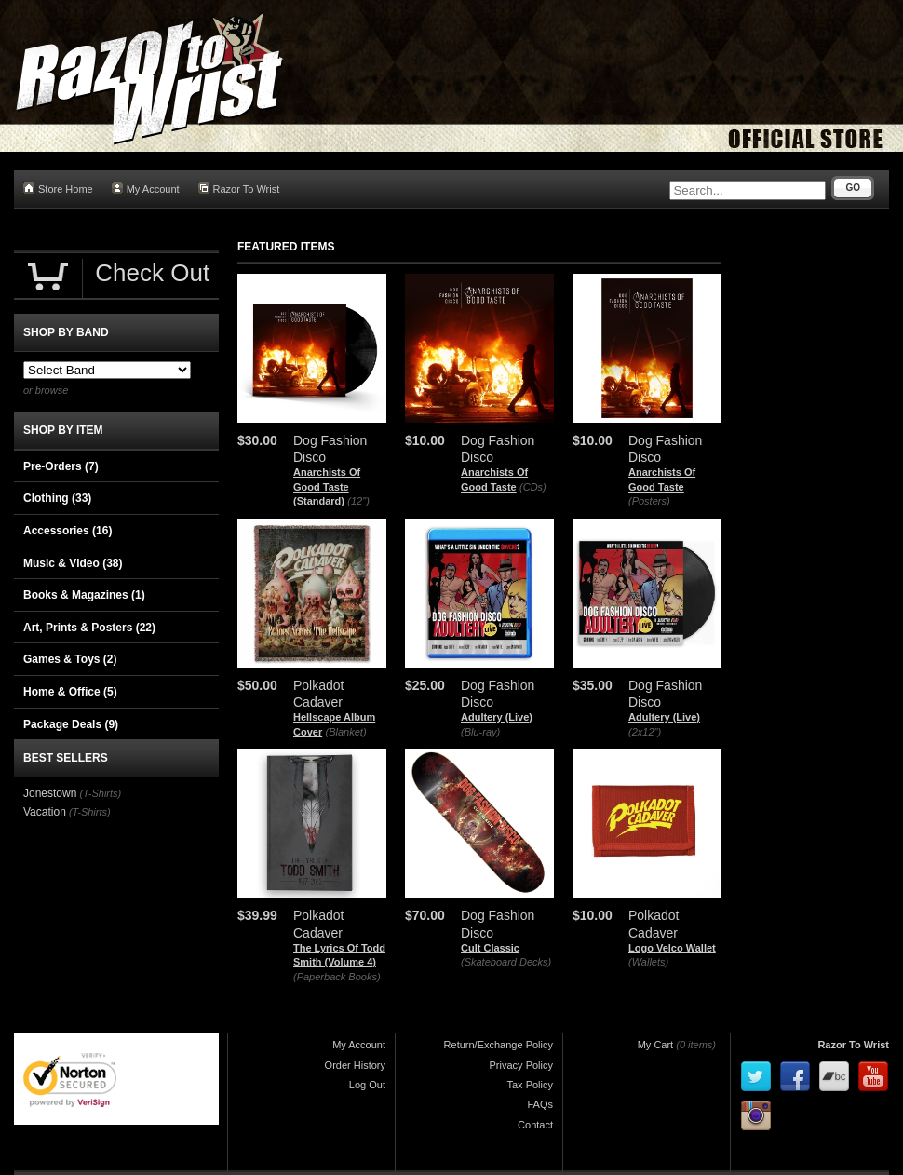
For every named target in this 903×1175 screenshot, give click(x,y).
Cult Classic (490, 947)
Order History (355, 1065)
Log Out (367, 1084)
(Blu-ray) (480, 731)
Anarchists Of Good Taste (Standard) (326, 486)
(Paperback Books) (337, 976)
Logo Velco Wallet (672, 947)
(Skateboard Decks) (506, 961)
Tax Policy (529, 1084)
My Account (146, 188)
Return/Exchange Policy (498, 1044)
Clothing (57, 498)
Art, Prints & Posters (89, 627)
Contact (535, 1124)
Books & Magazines (84, 594)
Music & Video (72, 563)
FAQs (540, 1104)
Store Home (58, 188)
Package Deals (70, 724)
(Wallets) (648, 961)
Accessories (67, 530)
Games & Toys (69, 659)
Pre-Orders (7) (61, 466)
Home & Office (70, 691)
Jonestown (49, 793)
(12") (358, 500)
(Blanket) (346, 731)
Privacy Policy (521, 1065)
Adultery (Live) (496, 717)
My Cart (656, 1044)
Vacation (44, 811)
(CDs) (532, 487)
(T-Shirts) (100, 793)
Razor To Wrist (239, 188)
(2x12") (644, 731)
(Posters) (649, 500)
